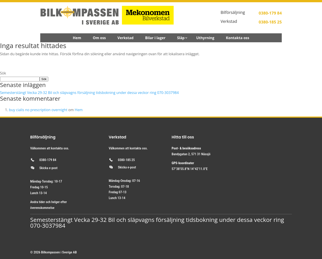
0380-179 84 (47, 160)
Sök (3, 73)
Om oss (99, 38)
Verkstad (229, 21)
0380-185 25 (126, 160)
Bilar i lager (155, 38)
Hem (77, 38)
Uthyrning (205, 38)
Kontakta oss (237, 38)
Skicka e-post (48, 168)
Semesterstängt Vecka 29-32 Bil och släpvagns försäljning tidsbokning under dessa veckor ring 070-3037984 (89, 92)
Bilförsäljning (233, 12)
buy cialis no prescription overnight (38, 109)
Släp (180, 38)
